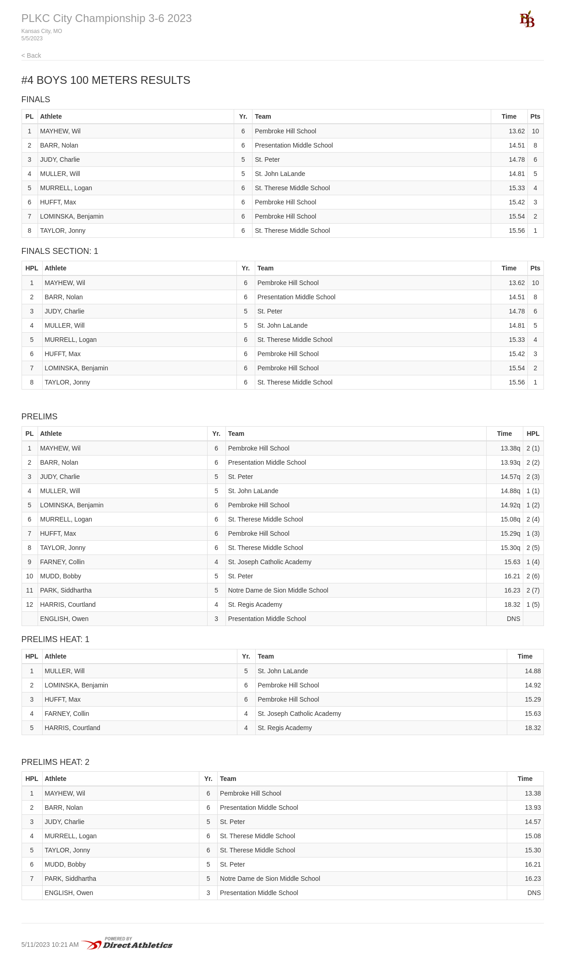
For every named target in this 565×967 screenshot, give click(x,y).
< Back (31, 55)
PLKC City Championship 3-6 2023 (107, 18)
